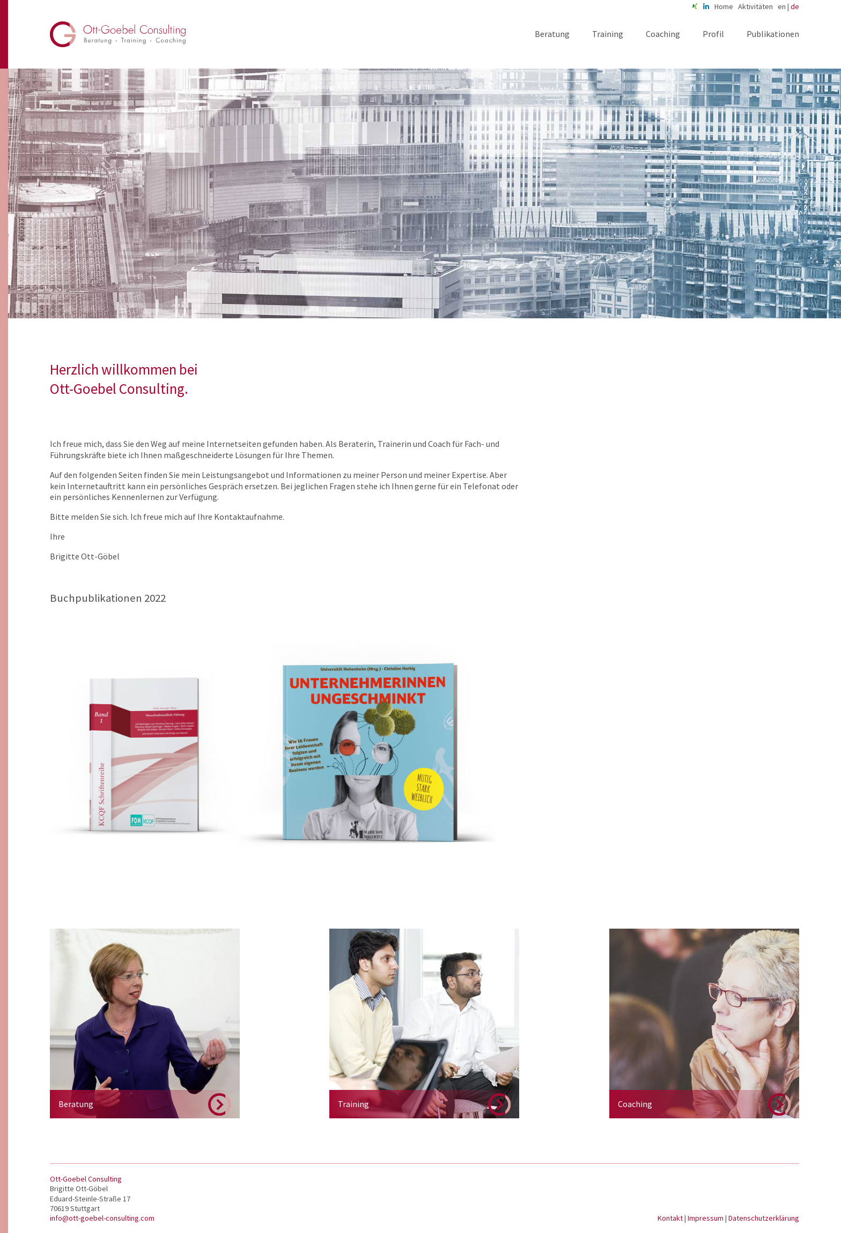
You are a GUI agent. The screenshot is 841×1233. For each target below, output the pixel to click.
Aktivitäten (755, 6)
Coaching (663, 33)
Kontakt (671, 1218)
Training (607, 33)
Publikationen (773, 33)
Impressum (706, 1218)
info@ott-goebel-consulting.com (102, 1218)
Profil (713, 33)
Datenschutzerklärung (763, 1218)
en (782, 6)
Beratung (552, 33)
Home (723, 6)
